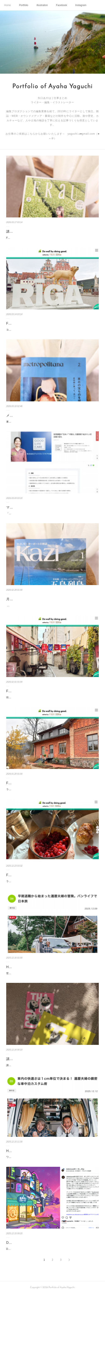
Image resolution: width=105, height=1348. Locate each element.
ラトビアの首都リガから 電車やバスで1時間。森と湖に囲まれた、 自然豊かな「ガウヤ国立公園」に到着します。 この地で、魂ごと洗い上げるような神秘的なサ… (52, 818)
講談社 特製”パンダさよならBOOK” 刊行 (37, 1099)
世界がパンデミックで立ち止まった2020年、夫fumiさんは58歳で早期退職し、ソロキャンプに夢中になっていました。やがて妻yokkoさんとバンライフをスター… (51, 1011)
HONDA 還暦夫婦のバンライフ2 (30, 1196)
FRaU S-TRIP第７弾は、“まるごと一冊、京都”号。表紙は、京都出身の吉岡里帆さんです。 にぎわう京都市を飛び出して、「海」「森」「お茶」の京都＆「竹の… (52, 240)
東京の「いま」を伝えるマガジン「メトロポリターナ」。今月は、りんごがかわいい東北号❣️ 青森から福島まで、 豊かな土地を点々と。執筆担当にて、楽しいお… (52, 433)
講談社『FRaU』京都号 (24, 231)
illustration (42, 5)
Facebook (61, 5)
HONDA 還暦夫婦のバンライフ (29, 1003)
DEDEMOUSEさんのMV (24, 1292)
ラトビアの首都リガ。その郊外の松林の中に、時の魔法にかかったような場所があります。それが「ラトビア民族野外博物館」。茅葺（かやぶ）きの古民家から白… (52, 915)
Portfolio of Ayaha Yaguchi (52, 86)
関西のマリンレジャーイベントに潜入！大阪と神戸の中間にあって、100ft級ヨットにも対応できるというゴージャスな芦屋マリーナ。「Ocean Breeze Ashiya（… (51, 626)
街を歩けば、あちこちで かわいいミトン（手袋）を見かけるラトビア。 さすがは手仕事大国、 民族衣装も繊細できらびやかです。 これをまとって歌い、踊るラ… (51, 722)
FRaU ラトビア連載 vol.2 (25, 906)
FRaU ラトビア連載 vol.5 (25, 328)
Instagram (80, 5)
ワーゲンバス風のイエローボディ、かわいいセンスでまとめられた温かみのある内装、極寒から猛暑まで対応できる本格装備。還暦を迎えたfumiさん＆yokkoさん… (52, 1204)
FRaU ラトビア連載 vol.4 (25, 713)
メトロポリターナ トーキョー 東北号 (33, 424)
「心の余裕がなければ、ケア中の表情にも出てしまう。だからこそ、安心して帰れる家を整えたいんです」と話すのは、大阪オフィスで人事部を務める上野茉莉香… (52, 529)
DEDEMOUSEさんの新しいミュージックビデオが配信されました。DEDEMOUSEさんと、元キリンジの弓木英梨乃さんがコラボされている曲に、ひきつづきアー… (52, 1301)
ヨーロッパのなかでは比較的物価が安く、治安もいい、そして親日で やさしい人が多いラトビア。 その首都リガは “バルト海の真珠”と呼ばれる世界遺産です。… (51, 336)
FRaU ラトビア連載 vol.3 (25, 810)
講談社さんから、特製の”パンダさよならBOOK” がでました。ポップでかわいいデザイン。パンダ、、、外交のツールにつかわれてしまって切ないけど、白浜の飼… (52, 1108)
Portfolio (23, 5)
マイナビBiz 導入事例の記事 (27, 520)
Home (7, 5)
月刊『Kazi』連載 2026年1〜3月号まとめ (37, 617)
